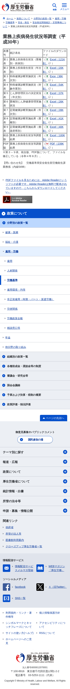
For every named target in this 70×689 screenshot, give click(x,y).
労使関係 (12, 308)
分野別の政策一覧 (17, 222)
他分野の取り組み (15, 347)
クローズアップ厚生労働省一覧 (24, 546)
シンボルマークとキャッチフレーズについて (19, 624)
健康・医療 (11, 232)
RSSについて (47, 632)
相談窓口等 (13, 327)
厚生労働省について (35, 481)
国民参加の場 (35, 439)
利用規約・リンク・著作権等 (19, 614)
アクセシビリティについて (52, 624)
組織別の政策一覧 (17, 356)
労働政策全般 (15, 318)
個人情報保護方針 (49, 612)
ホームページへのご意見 (19, 641)
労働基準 (12, 280)
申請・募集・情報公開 (35, 511)
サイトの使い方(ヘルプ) (19, 632)
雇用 (9, 261)
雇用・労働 (11, 251)
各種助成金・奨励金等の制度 (24, 366)
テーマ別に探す (35, 452)
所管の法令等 (35, 501)
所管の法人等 (13, 533)
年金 (7, 337)
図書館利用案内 (15, 540)
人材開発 (12, 270)
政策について (35, 472)
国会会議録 (13, 385)
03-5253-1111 (36, 675)
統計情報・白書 (35, 491)
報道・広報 (35, 462)
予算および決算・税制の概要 (24, 394)
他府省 (9, 527)
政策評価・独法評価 (19, 404)
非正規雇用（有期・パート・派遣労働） (30, 299)
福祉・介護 (11, 241)
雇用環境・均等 (16, 289)
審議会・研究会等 (17, 375)
